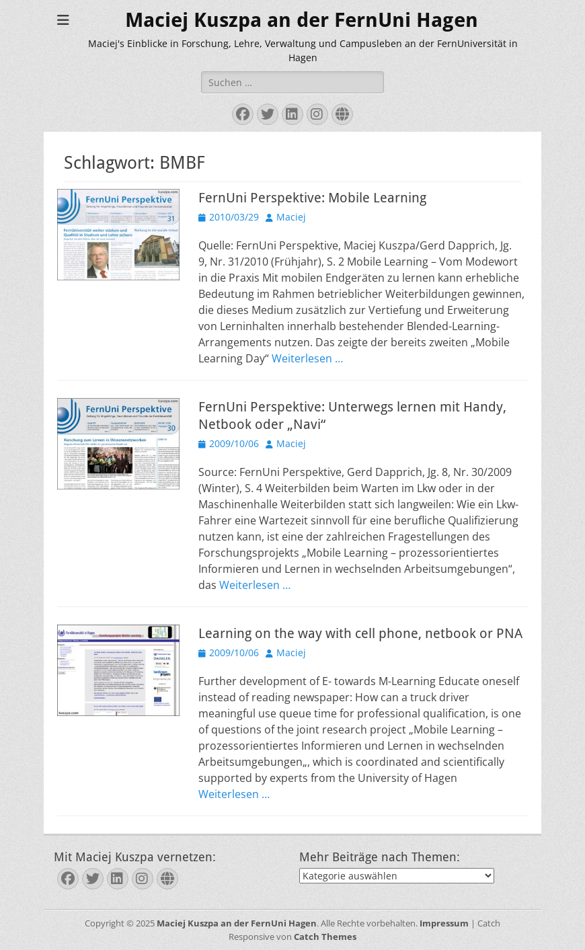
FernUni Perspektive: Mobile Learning (312, 198)
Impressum (444, 923)
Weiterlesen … (307, 358)
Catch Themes (325, 937)
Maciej (291, 216)
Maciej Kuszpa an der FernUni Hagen (301, 20)
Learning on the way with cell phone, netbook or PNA (360, 633)
